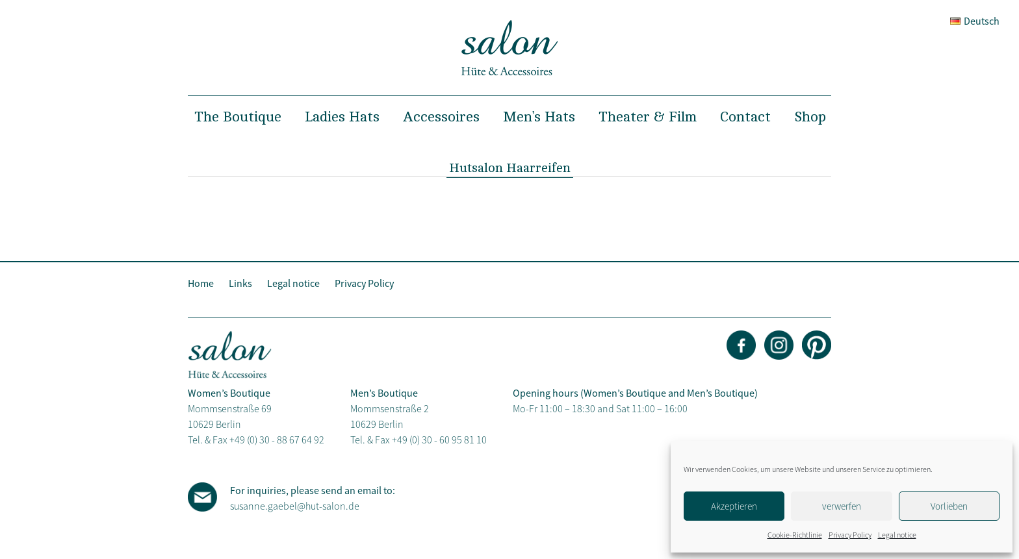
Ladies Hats (342, 117)
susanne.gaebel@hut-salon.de (294, 505)
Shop (810, 117)
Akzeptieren (734, 506)
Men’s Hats (539, 117)
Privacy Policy (850, 535)
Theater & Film (648, 117)
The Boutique (237, 117)
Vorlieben (949, 506)
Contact (745, 117)
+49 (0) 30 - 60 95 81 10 (439, 439)
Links (240, 283)
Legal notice (897, 535)
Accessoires (441, 117)
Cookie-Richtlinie (794, 535)
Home (201, 283)
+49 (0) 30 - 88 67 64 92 (276, 439)
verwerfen (841, 506)
